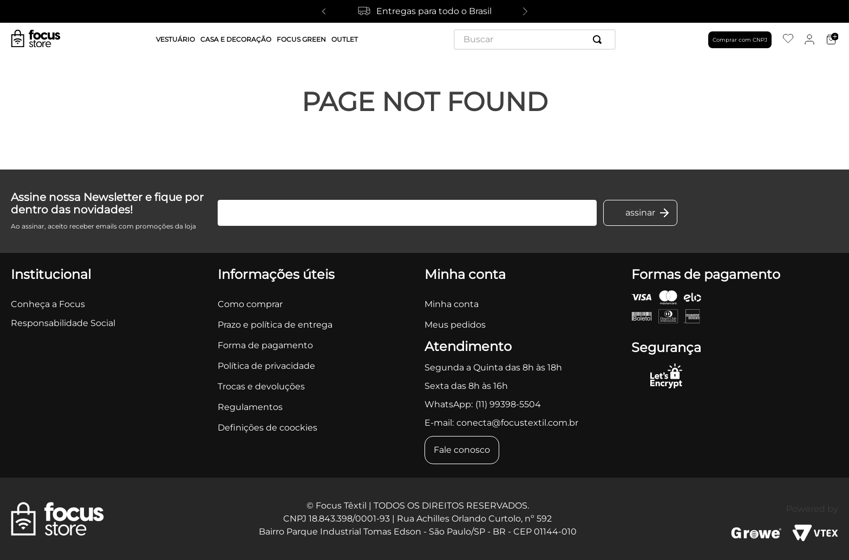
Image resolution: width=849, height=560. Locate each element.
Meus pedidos (455, 325)
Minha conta (451, 304)
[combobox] (535, 39)
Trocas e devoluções (261, 386)
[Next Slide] (525, 11)
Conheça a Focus (48, 304)
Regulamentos (250, 407)
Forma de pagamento (265, 345)
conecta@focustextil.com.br (517, 423)
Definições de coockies (267, 427)
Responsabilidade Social (63, 323)
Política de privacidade (266, 366)
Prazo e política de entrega (275, 325)
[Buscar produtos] (599, 39)
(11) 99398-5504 (508, 404)
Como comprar (250, 304)
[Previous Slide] (323, 11)
